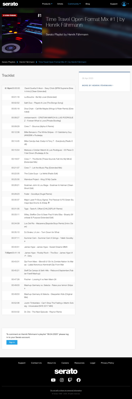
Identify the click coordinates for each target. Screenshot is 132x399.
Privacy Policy (107, 363)
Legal (92, 363)
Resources (79, 363)
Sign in (12, 342)
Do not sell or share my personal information (66, 391)
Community (73, 3)
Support (113, 3)
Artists (60, 3)
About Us (51, 363)
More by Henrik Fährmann (97, 85)
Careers (65, 363)
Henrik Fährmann (27, 62)
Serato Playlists (8, 62)
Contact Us (36, 363)
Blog (88, 3)
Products (46, 3)
